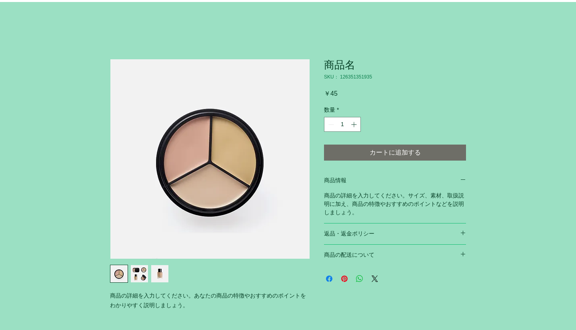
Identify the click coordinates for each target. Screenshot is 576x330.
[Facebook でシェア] (329, 279)
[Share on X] (375, 279)
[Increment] (355, 124)
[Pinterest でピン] (344, 279)
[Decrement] (330, 124)
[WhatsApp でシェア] (359, 279)
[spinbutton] (342, 124)
